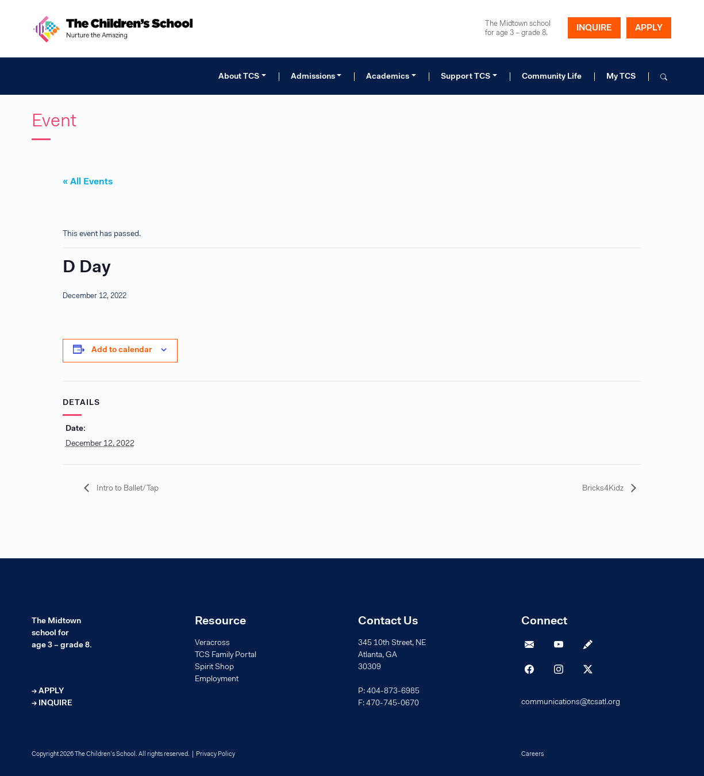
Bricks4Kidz (603, 489)
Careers (532, 754)
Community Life (552, 77)
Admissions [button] (313, 77)
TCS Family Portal (225, 655)
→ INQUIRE (52, 704)
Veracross (212, 643)
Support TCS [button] (465, 77)
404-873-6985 (393, 692)
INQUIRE (594, 28)
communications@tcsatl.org (570, 702)
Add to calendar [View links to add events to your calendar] (121, 350)
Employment (216, 679)
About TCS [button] (238, 77)
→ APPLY (48, 692)
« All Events (88, 182)
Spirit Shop (214, 667)
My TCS (621, 77)
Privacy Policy (215, 754)
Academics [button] (387, 77)
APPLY (649, 28)
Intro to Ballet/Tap (127, 489)
